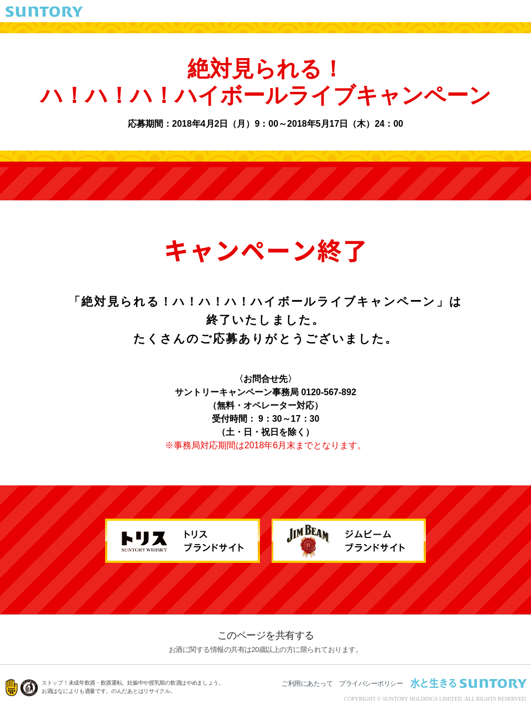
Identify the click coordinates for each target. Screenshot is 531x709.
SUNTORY (44, 12)
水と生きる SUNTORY (468, 683)
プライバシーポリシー (371, 683)
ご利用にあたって (307, 683)
